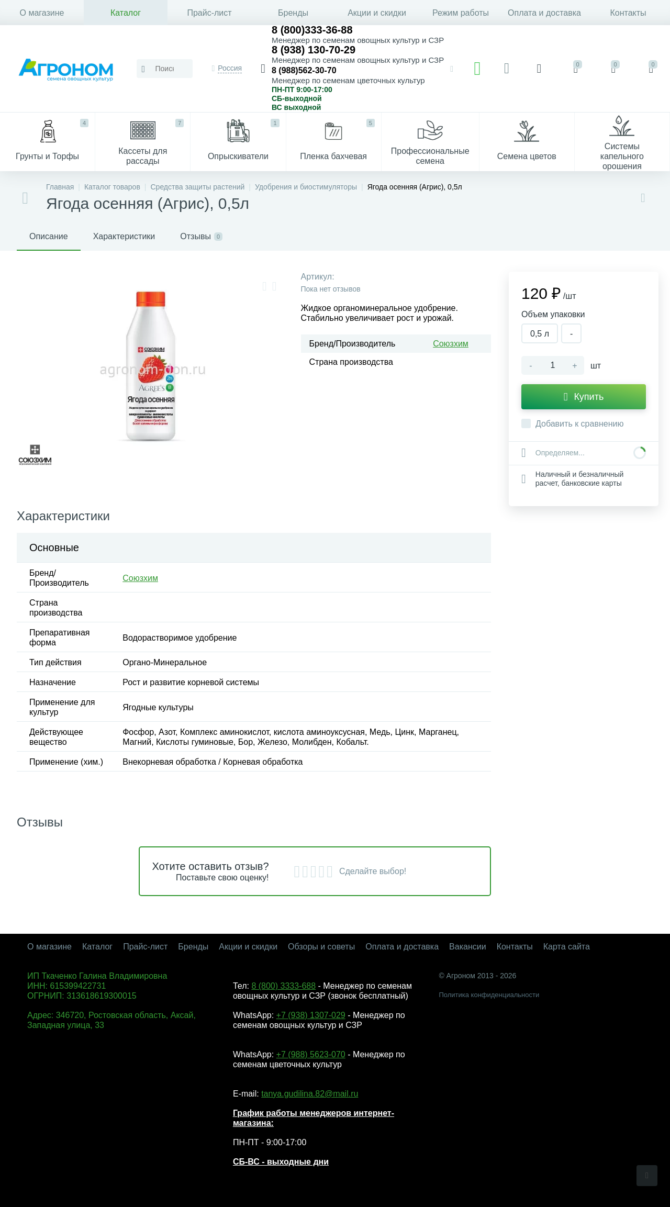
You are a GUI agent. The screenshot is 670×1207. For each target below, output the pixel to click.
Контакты (628, 12)
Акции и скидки (377, 12)
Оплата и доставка (544, 12)
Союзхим (450, 343)
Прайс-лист (209, 12)
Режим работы (460, 12)
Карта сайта (566, 946)
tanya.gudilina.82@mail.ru (309, 1093)
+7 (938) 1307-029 (310, 1015)
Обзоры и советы (321, 946)
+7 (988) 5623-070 (310, 1054)
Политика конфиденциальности (489, 995)
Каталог (125, 12)
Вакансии (467, 946)
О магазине (42, 12)
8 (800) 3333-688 (283, 985)
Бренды (293, 12)
